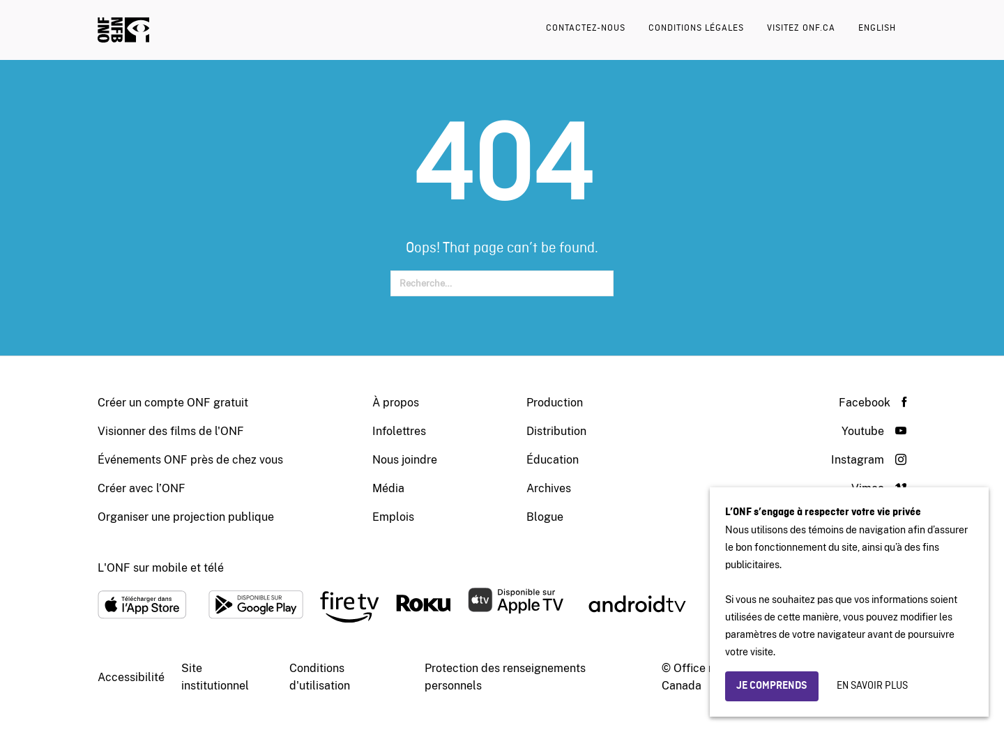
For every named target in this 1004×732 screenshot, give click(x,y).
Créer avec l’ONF (141, 488)
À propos (395, 402)
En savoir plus (872, 686)
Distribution (556, 431)
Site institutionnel (215, 677)
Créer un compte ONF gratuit (173, 402)
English (877, 28)
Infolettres (399, 431)
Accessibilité (131, 677)
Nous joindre (404, 459)
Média (388, 488)
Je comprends (771, 686)
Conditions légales (696, 28)
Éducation (552, 459)
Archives (548, 488)
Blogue (544, 517)
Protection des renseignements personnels (505, 677)
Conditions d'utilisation (319, 677)
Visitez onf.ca (801, 28)
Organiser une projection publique (186, 517)
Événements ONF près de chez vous (190, 459)
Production (554, 402)
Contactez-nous (585, 28)
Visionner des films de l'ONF (171, 431)
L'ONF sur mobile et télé (161, 567)
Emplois (393, 517)
